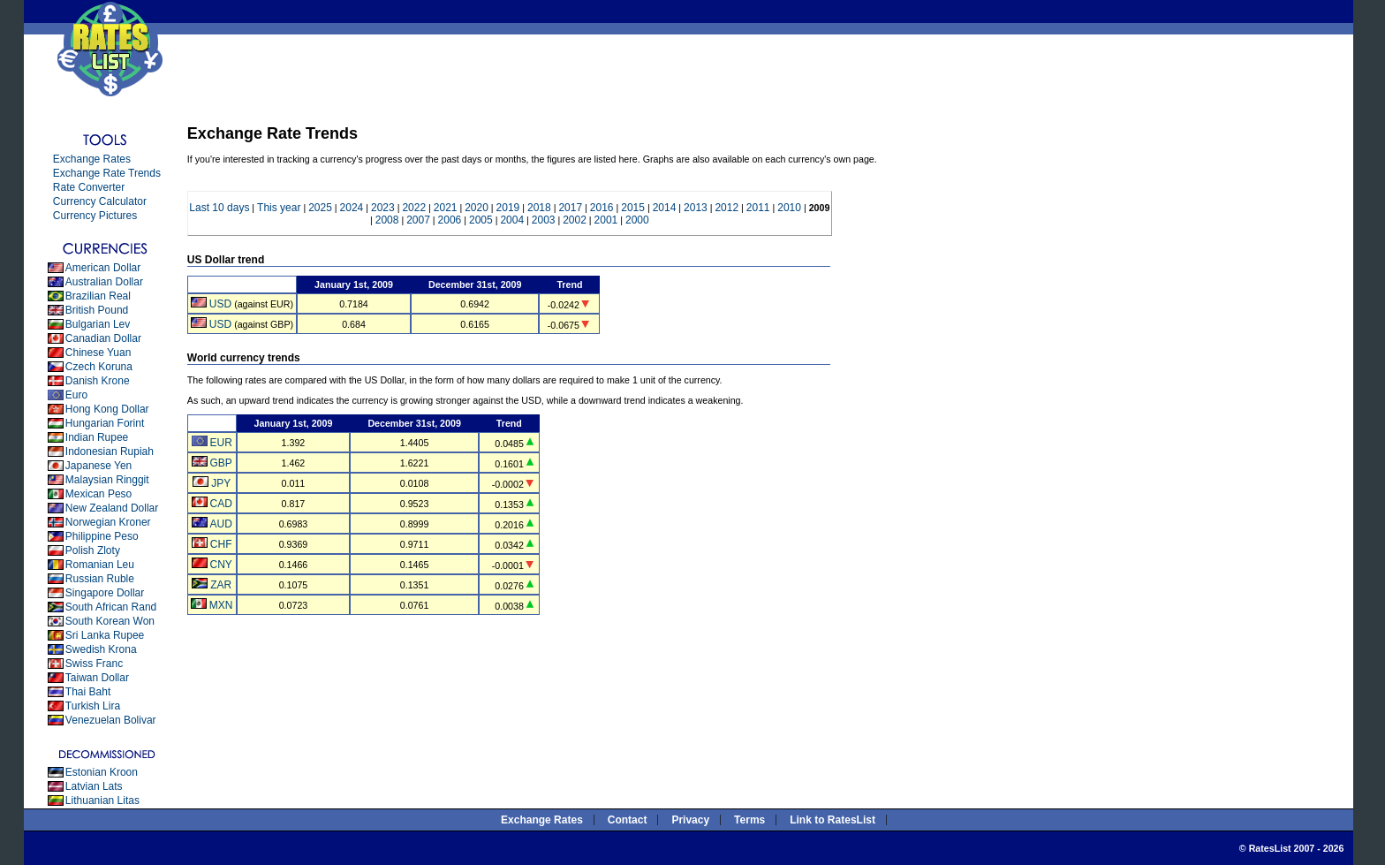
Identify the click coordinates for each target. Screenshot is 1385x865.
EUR (220, 442)
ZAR (220, 585)
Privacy (690, 820)
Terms (749, 820)
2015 (633, 207)
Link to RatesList (832, 820)
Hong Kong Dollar (107, 409)
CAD (220, 503)
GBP (220, 463)
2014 (665, 207)
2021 (446, 207)
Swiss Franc (94, 663)
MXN (221, 605)
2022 (414, 207)
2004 (512, 220)
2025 (320, 207)
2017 (570, 207)
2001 (606, 220)
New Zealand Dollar (111, 508)
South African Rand (110, 607)
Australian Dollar (104, 282)
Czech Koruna (98, 366)
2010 (789, 207)
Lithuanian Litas (102, 800)
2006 (450, 220)
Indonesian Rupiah (109, 451)
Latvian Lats (94, 786)
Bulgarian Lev (97, 324)
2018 (539, 207)
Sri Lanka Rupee (104, 635)
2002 (575, 220)
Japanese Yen (98, 465)
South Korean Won (110, 621)
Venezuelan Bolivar (110, 720)
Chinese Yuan (98, 352)
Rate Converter (89, 187)
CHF (221, 544)
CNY (220, 564)
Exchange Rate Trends (107, 173)
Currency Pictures (95, 215)
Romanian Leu (99, 564)
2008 (387, 220)
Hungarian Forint (104, 423)
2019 (508, 207)
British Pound (96, 310)
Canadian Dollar (103, 338)
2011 (758, 207)
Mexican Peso (98, 494)
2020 (476, 207)
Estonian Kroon (101, 772)
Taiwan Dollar (97, 678)
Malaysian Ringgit (107, 480)
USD (220, 304)
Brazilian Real (98, 296)
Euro (76, 395)
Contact (627, 820)
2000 (637, 220)
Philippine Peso (102, 536)
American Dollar (102, 268)
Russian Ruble (99, 579)
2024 (352, 207)
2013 (696, 207)
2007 (418, 220)
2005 (481, 220)
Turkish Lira (92, 706)
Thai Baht (87, 692)
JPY (221, 483)
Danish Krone (97, 381)
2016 (602, 207)
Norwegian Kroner (108, 522)
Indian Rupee (96, 437)
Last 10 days (219, 207)
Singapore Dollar (104, 593)
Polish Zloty (92, 550)
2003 (544, 220)
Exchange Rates (92, 159)
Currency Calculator (100, 201)
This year (278, 207)
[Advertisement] (504, 74)
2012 (726, 207)
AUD (220, 524)
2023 (383, 207)
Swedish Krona (101, 649)
